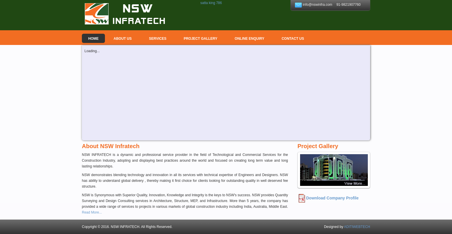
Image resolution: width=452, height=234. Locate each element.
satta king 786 (211, 3)
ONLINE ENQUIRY (249, 39)
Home (93, 39)
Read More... (92, 212)
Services (157, 39)
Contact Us (293, 39)
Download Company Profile (332, 198)
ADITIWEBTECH (357, 227)
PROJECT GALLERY (200, 39)
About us (123, 39)
